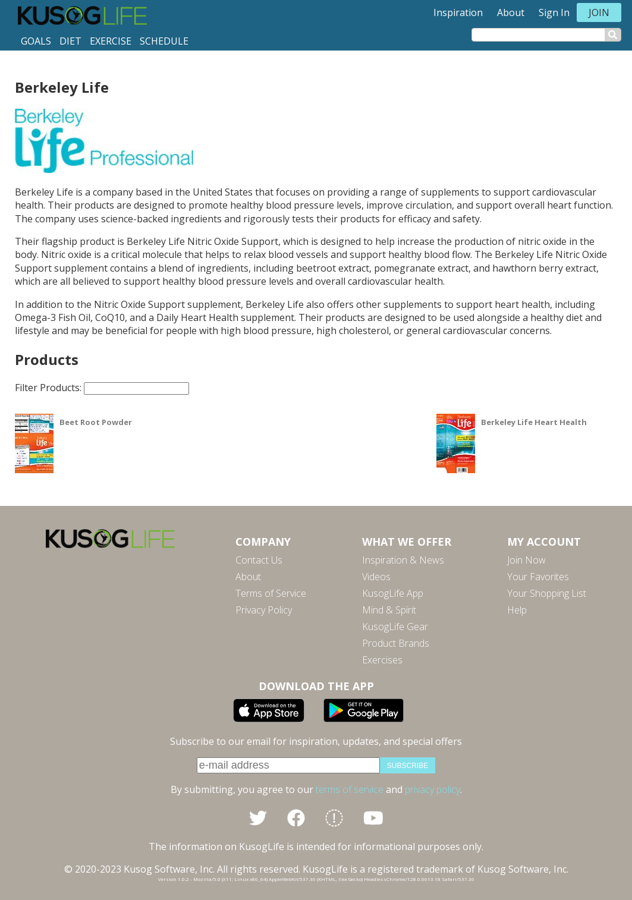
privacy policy (432, 789)
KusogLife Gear (395, 626)
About (510, 12)
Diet (70, 41)
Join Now (526, 560)
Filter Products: (102, 387)
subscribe (407, 765)
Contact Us (258, 560)
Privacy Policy (263, 609)
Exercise (110, 41)
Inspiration (458, 12)
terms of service (349, 789)
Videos (376, 576)
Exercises (382, 659)
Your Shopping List (546, 593)
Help (517, 609)
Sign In (554, 12)
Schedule (164, 41)
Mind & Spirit (389, 609)
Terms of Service (270, 593)
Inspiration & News (403, 560)
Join (599, 12)
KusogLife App (392, 593)
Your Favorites (538, 576)
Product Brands (395, 643)
